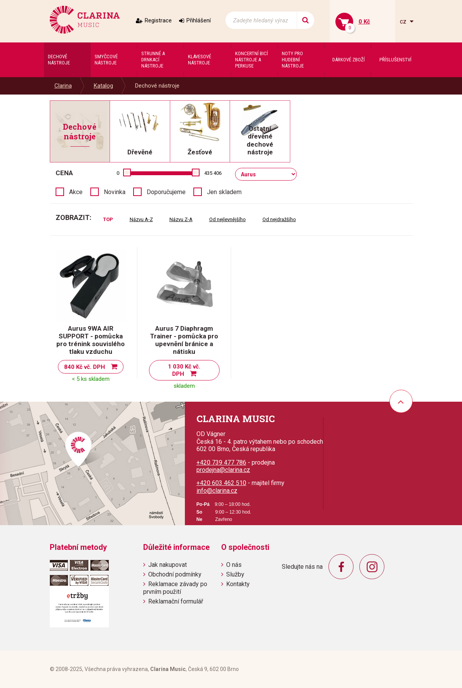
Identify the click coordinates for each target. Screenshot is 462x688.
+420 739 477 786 (221, 462)
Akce (76, 192)
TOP (108, 219)
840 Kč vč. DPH (84, 366)
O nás (234, 564)
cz (404, 21)
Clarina (63, 85)
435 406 (213, 173)
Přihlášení (198, 20)
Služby (235, 574)
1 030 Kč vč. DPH (184, 370)
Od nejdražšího (279, 219)
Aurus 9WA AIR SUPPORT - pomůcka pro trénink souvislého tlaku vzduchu (90, 340)
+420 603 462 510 (221, 483)
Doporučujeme (166, 192)
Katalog (103, 85)
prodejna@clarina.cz (223, 469)
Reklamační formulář (175, 601)
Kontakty (238, 584)
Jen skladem (224, 192)
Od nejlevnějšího (227, 219)
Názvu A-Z (141, 219)
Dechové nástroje (157, 85)
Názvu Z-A (181, 219)
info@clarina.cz (216, 490)
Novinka (114, 192)
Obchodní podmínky (174, 574)
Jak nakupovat (167, 564)
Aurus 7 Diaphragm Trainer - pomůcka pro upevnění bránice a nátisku (184, 340)
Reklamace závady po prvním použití (175, 587)
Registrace (158, 20)
